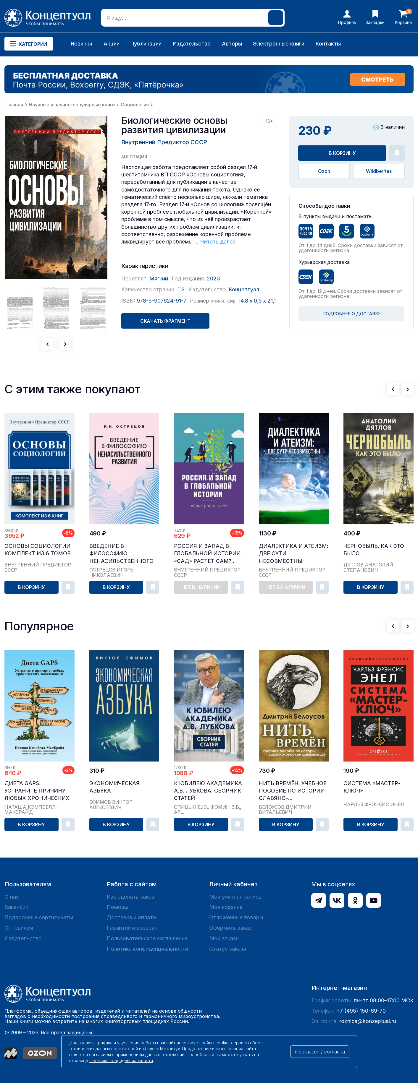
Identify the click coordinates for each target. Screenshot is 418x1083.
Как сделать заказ (130, 897)
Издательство (192, 43)
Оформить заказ (230, 928)
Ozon (324, 171)
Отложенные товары (236, 917)
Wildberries (378, 171)
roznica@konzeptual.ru (367, 1021)
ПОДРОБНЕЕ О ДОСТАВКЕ (351, 313)
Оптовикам (18, 928)
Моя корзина (226, 907)
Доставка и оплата (131, 917)
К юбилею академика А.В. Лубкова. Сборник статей (208, 790)
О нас (11, 897)
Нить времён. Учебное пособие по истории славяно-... (293, 790)
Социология (135, 105)
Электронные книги (278, 43)
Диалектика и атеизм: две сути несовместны (293, 553)
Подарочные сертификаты (38, 917)
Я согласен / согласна (320, 1052)
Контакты (328, 43)
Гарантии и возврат (132, 928)
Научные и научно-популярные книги (72, 105)
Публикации (146, 43)
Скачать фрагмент (165, 321)
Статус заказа (227, 949)
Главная (13, 105)
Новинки (81, 43)
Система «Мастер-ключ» (372, 787)
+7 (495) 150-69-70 (361, 1011)
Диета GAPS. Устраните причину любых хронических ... (37, 791)
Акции (112, 43)
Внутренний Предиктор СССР (164, 142)
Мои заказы (224, 938)
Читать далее (217, 241)
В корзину (342, 153)
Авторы (232, 43)
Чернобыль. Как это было (373, 549)
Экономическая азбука (114, 787)
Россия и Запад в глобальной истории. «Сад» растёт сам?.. (208, 553)
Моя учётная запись (235, 897)
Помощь (118, 907)
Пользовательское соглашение (147, 938)
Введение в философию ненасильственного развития (121, 553)
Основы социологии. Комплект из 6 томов (38, 549)
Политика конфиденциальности (147, 949)
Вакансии (16, 907)
